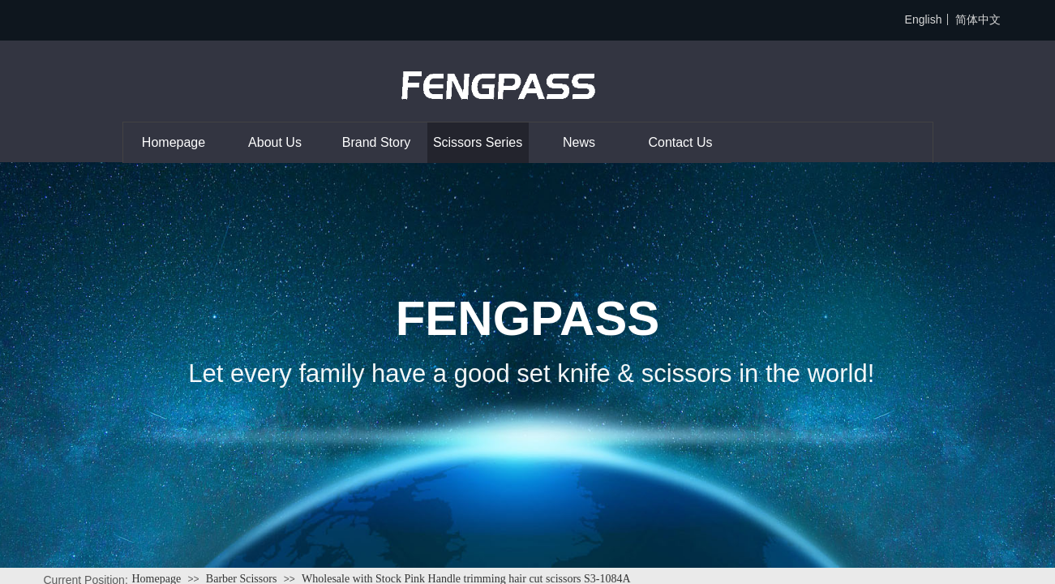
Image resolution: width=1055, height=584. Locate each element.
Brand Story (376, 142)
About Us (275, 142)
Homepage (173, 142)
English (923, 19)
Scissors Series (477, 142)
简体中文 (978, 19)
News (579, 142)
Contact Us (680, 142)
